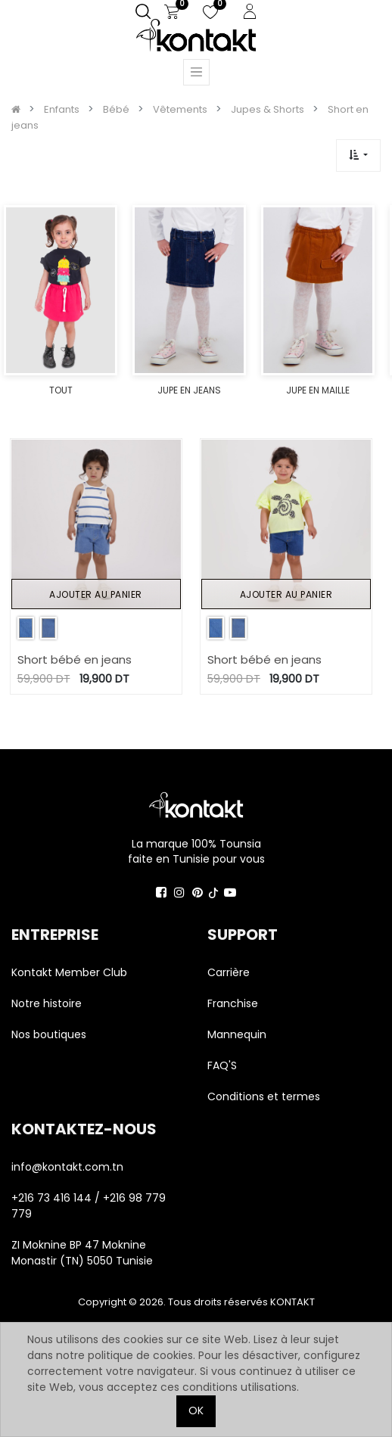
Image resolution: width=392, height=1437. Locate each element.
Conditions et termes (263, 1096)
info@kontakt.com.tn (68, 1166)
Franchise (232, 1003)
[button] (358, 155)
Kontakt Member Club (69, 972)
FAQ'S (222, 1065)
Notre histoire (46, 1003)
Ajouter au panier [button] (95, 594)
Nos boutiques (48, 1034)
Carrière (228, 972)
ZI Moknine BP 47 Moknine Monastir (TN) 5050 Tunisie (82, 1252)
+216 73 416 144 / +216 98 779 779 (88, 1205)
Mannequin (238, 1034)
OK (196, 1410)
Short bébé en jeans (74, 659)
